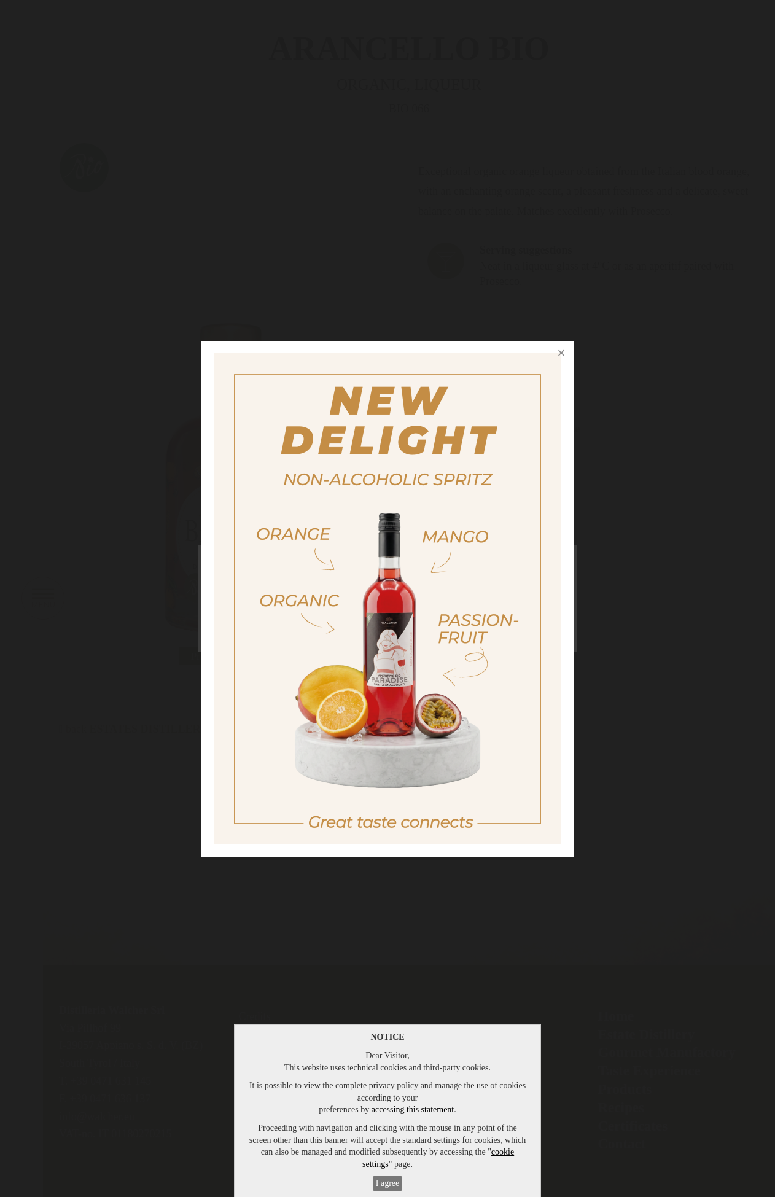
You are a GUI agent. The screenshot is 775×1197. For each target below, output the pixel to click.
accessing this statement (413, 1109)
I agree (387, 1183)
